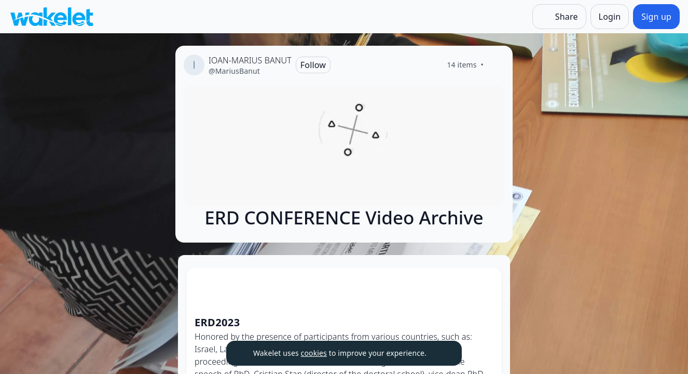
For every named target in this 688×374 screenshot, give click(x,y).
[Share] (559, 16)
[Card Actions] (485, 284)
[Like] (496, 65)
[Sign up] (656, 16)
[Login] (609, 16)
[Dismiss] (441, 353)
